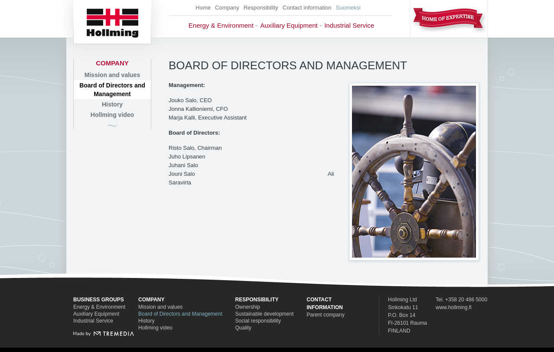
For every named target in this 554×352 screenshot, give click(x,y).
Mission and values (112, 74)
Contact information (307, 7)
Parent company (325, 315)
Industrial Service (349, 25)
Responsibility (261, 7)
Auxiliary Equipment (289, 25)
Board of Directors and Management (112, 89)
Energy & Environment (221, 25)
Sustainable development (264, 314)
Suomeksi (348, 7)
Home (203, 7)
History (112, 104)
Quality (243, 328)
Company (227, 7)
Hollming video (112, 114)
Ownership (247, 307)
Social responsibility (258, 321)
